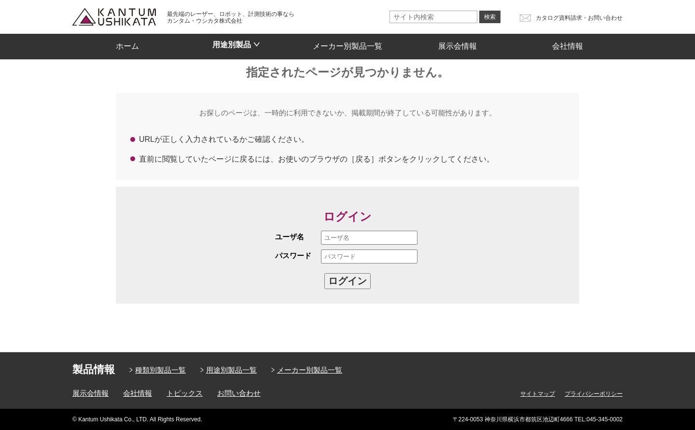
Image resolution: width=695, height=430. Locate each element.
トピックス (185, 393)
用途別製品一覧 (231, 370)
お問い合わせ (239, 393)
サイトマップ (537, 393)
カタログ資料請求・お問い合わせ (579, 18)
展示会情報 (457, 43)
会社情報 (567, 43)
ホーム (127, 43)
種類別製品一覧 (160, 370)
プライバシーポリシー (594, 393)
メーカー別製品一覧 (347, 43)
